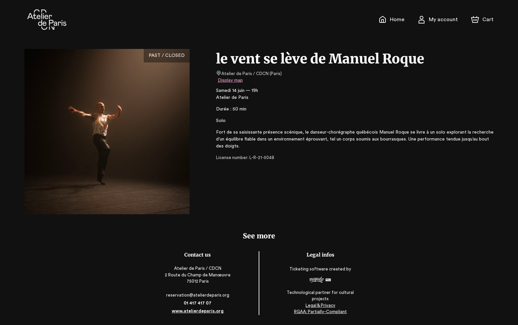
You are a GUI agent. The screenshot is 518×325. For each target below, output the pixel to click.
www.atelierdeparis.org (198, 310)
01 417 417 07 (198, 303)
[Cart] (483, 19)
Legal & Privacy (320, 305)
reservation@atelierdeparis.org (198, 295)
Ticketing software (309, 271)
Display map (230, 80)
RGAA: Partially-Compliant (320, 311)
